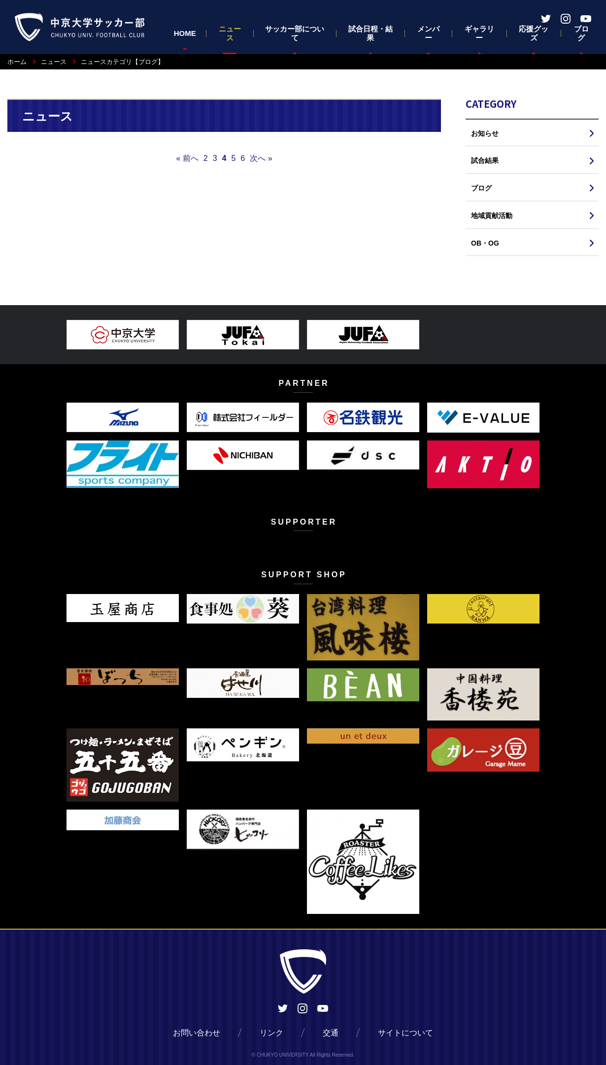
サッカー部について (294, 33)
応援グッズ (533, 33)
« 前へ (187, 158)
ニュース (230, 33)
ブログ (581, 33)
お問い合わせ (196, 1033)
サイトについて (405, 1033)
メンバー (428, 33)
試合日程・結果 (370, 33)
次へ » (261, 158)
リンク (271, 1033)
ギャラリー (479, 33)
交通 (330, 1033)
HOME (185, 33)
